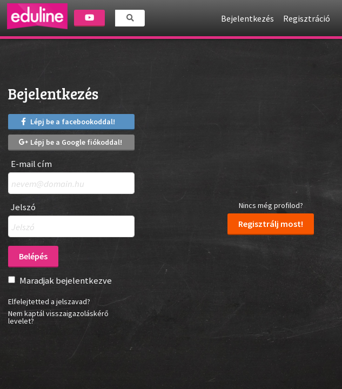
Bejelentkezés (247, 18)
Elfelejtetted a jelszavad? (49, 301)
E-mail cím (31, 164)
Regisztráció (306, 18)
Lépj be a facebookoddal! (67, 121)
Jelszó (23, 207)
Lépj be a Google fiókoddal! (70, 142)
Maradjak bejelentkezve (65, 280)
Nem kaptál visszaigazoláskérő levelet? (58, 317)
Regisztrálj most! (270, 223)
